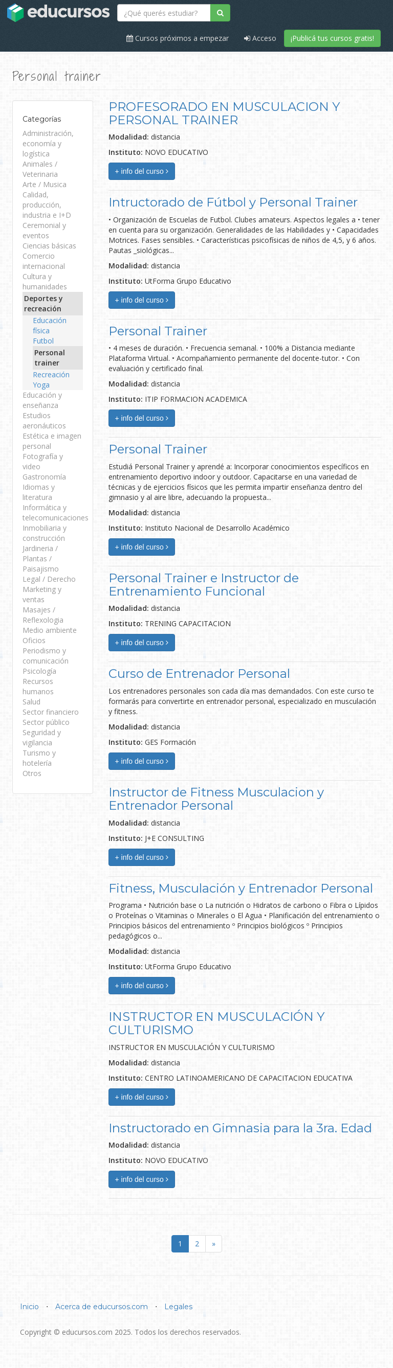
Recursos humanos (38, 686)
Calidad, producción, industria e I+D (47, 205)
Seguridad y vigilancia (42, 737)
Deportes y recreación (43, 303)
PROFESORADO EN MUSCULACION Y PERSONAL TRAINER (224, 113)
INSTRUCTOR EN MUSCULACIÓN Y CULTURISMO (216, 1023)
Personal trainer (49, 358)
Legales (178, 1306)
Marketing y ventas (42, 594)
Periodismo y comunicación (46, 656)
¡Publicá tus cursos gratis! (332, 38)
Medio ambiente (50, 630)
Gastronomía (44, 477)
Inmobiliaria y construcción (45, 533)
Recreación (51, 374)
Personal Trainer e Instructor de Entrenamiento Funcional (203, 585)
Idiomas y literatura (39, 492)
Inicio (29, 1306)
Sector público (46, 722)
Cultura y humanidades (45, 281)
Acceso (260, 38)
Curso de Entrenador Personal (199, 673)
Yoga (41, 385)
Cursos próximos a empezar (177, 38)
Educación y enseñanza (42, 400)
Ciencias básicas (49, 245)
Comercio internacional (44, 261)
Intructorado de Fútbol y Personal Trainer (233, 202)
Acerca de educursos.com (101, 1306)
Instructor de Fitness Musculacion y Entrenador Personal (216, 799)
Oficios (34, 640)
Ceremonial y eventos (44, 230)
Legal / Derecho (49, 579)
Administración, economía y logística (48, 143)
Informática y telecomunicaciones (56, 512)
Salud (31, 701)
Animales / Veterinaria (40, 169)
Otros (32, 773)
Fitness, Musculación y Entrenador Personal (240, 888)
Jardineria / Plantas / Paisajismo (41, 558)
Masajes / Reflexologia (43, 615)
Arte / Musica (45, 184)
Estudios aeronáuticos (44, 420)
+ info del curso (141, 171)
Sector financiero (51, 712)
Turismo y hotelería (39, 758)
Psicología (39, 671)
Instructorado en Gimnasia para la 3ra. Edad (240, 1128)
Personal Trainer (157, 331)
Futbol (43, 341)
